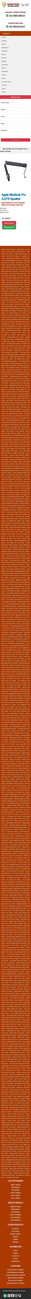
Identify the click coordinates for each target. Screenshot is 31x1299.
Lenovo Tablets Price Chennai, (13, 398)
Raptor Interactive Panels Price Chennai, (12, 1002)
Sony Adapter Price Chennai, (13, 354)
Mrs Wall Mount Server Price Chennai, (15, 783)
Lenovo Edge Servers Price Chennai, (16, 947)
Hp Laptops (15, 1190)
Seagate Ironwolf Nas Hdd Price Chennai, (15, 566)
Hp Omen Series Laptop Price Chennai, (17, 269)
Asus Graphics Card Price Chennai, (17, 707)
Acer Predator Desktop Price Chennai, (15, 728)
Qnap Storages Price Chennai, (13, 753)
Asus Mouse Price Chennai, (9, 704)
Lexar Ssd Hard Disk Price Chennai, (16, 564)
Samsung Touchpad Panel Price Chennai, (17, 505)
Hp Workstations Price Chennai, (10, 381)
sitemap (23, 1291)
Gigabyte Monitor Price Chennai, (17, 1136)
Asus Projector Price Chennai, (16, 700)
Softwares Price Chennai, (23, 974)
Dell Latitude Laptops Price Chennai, (15, 299)
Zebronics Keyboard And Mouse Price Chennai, (15, 537)
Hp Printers (15, 1231)
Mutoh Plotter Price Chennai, (9, 1127)
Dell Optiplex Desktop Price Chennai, (17, 302)
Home (15, 1250)
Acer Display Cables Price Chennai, (15, 506)
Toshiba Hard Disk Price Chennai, (10, 768)
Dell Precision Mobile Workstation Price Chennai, (17, 319)
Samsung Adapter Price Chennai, (16, 337)
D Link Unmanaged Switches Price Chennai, (19, 626)
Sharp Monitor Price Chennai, (21, 1131)
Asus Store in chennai (15, 1280)
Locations (4, 85)
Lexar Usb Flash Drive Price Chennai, (17, 556)
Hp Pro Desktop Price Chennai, (20, 928)
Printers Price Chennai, (15, 411)
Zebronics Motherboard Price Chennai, (15, 497)
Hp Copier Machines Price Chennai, (15, 828)
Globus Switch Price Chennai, (16, 1168)
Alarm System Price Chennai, (22, 1022)
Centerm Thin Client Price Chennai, (18, 1101)
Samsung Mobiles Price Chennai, (14, 693)
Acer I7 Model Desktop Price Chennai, (18, 726)
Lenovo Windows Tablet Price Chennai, (11, 457)
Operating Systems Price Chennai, (16, 971)
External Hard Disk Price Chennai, (9, 980)
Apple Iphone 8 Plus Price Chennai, (10, 750)
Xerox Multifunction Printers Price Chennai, (19, 291)
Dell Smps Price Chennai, (23, 654)
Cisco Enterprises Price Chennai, (21, 477)
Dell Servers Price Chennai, (19, 910)
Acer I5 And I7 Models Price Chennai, (11, 486)
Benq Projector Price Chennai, (14, 685)
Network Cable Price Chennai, (16, 895)
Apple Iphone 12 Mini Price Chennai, (17, 849)
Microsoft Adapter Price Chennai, (18, 444)
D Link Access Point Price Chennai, (11, 630)
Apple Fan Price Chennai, (8, 573)
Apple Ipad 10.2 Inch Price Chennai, (16, 658)
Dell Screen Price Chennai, (13, 407)
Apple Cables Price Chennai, (18, 578)
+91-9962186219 (17, 15)
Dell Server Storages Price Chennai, (15, 278)
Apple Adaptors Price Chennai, (22, 339)
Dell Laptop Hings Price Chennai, (15, 404)
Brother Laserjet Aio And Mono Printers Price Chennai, (15, 673)
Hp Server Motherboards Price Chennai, (15, 861)
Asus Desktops (15, 1217)
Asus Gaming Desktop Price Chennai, (16, 420)
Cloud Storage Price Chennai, (14, 816)
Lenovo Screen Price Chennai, (9, 597)
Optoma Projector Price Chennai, (21, 991)
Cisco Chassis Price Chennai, (14, 893)
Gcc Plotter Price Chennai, (23, 1125)
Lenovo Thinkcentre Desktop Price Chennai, (12, 260)
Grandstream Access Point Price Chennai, (19, 1107)
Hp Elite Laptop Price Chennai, (15, 962)
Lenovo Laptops (15, 1192)
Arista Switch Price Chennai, (19, 1055)
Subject (3, 123)
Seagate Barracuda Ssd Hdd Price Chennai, (15, 544)
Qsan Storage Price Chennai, (14, 1061)
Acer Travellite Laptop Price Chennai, (19, 982)
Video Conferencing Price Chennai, (16, 713)
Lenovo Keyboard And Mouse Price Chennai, (19, 645)
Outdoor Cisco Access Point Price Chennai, (12, 479)
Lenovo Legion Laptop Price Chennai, (20, 851)
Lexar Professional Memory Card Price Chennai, (15, 557)
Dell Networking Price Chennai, (15, 787)
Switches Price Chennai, (20, 976)
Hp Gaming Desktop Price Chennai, (15, 929)
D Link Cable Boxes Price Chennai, (14, 637)
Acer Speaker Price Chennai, (14, 521)
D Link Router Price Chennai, (8, 628)
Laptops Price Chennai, (23, 790)
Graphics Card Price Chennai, (9, 249)
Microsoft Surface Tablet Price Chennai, (19, 464)
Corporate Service (6, 81)
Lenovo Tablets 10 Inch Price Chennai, (16, 448)
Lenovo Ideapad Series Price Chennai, (21, 468)
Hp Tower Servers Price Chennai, (14, 330)
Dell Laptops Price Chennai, (13, 258)
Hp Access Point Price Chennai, (15, 620)
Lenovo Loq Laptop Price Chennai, (14, 925)
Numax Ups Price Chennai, (19, 1171)
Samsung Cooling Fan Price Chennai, (10, 503)
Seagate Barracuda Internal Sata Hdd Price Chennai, (15, 551)
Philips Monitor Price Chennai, (9, 396)
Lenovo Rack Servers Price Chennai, (21, 372)
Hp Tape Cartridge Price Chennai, (17, 840)
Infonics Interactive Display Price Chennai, (18, 1114)
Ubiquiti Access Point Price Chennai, (19, 1090)
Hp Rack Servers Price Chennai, (21, 378)
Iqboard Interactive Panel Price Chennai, (15, 1117)
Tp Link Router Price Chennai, (17, 998)
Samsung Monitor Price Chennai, (9, 394)
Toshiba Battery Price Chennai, (17, 356)
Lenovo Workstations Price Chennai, (10, 306)
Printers (4, 54)
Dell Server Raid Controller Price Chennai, (17, 282)
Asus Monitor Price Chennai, (20, 661)
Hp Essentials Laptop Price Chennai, (19, 960)
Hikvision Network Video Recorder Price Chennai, (13, 1017)
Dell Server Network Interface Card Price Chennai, (15, 283)
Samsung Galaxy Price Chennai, (10, 462)
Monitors (4, 61)
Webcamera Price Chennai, (8, 884)
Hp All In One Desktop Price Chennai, (15, 605)
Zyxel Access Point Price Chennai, (18, 1094)
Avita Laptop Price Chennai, (20, 901)
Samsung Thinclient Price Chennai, (10, 1098)
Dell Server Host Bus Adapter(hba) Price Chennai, (15, 285)
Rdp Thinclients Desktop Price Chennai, (16, 569)
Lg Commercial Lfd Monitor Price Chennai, (16, 604)
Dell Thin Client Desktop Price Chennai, (12, 326)
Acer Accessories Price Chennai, (15, 334)
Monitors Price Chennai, (13, 256)
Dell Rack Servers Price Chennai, (10, 317)
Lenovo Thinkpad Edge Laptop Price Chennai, (15, 679)
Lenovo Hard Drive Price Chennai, (10, 648)
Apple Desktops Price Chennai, (16, 737)
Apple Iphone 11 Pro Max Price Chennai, (20, 720)
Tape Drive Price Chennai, (8, 1083)
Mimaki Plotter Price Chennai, (22, 1122)
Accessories (5, 64)
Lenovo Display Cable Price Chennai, (19, 586)
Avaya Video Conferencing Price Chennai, (19, 1074)
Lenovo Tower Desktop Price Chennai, (10, 295)
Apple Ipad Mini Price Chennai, (13, 823)
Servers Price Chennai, (24, 391)
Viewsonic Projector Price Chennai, (11, 772)
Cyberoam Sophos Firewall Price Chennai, (18, 805)
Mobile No (3, 110)
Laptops (4, 37)
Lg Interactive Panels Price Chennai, (11, 575)
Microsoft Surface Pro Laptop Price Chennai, (18, 265)
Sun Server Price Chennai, (18, 873)
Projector (4, 58)
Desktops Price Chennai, (12, 391)
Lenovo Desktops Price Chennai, (10, 361)
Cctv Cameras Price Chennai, (9, 987)
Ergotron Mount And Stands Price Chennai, (18, 770)
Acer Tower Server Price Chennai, (14, 475)
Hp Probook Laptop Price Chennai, (19, 363)
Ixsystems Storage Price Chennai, (21, 1046)
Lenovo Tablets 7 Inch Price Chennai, (10, 442)
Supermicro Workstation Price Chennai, (17, 1129)
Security (4, 75)
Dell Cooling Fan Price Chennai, (15, 289)
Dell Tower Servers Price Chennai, (21, 315)
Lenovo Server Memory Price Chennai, (15, 561)
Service (4, 78)
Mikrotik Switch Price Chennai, (17, 1033)
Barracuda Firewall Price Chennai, (10, 1039)
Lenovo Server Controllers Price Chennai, (17, 514)
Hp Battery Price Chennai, (9, 341)
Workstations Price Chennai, (22, 836)
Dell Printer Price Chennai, (12, 932)
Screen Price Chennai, (15, 759)
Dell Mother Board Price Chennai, (14, 409)
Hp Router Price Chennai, (23, 621)
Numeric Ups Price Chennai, (9, 654)
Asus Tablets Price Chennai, (23, 422)
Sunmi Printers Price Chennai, (22, 978)
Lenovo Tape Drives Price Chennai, (16, 746)
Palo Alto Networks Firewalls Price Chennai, (15, 1034)
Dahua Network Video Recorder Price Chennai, (15, 1021)
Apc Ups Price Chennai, (23, 394)
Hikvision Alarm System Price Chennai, (12, 1024)
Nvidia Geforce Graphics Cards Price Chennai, (15, 528)
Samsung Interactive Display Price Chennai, (15, 973)
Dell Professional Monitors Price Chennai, (17, 864)
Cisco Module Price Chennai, (14, 877)
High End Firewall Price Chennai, (22, 799)
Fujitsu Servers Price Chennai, (16, 1140)
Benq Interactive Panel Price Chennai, (16, 1068)
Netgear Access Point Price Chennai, (17, 921)
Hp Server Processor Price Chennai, (21, 499)
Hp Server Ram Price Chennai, (16, 536)
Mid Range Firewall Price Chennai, (10, 801)
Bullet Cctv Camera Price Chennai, (14, 989)
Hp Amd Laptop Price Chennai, (16, 632)
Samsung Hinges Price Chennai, (22, 733)
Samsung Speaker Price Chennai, (10, 807)
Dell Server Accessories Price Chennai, (15, 270)
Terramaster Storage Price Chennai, (10, 1048)
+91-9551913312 (17, 26)
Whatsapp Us (9, 227)
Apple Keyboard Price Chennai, (22, 571)
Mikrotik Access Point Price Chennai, (10, 1105)
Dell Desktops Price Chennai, (22, 359)
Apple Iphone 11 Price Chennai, (22, 615)
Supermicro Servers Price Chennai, (10, 1144)
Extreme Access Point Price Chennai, (10, 1092)
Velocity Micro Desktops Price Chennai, (15, 1146)
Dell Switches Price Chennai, (14, 650)
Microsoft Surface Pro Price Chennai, (11, 466)
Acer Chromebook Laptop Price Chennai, (11, 847)
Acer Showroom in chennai (15, 1283)
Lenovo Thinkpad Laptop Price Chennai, (15, 421)
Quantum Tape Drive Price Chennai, (12, 1085)
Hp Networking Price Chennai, (9, 510)
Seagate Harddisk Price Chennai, (10, 781)
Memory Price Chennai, (14, 958)
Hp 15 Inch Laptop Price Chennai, (15, 774)
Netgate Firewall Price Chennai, (21, 1173)
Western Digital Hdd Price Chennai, (10, 553)
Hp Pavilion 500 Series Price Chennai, (18, 376)
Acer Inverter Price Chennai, (19, 523)
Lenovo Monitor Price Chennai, (13, 718)
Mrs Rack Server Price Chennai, (22, 573)
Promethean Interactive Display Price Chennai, (18, 1081)
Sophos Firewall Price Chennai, (10, 1157)
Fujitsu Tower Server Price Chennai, (21, 1142)
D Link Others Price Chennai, (22, 628)
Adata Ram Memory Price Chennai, (17, 995)
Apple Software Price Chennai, (22, 501)
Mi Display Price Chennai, (14, 880)
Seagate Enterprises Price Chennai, (20, 779)
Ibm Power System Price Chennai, (15, 903)
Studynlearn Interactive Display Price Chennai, (14, 1116)
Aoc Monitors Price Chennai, (14, 678)
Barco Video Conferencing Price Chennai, (15, 1071)
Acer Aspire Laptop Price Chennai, (15, 860)
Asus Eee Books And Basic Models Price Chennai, (15, 432)
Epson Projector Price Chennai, (18, 755)
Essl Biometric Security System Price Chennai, (15, 1025)
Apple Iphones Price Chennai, (13, 328)
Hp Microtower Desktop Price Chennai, (11, 869)
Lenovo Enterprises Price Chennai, (15, 743)
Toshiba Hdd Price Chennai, (13, 1028)
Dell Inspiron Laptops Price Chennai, (18, 825)
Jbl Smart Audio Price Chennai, (17, 547)
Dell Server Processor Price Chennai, (18, 273)
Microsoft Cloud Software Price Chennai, (19, 459)
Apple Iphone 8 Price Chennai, (21, 748)
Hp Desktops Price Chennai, (8, 374)
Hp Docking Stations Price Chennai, (14, 915)
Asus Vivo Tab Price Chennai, (16, 698)
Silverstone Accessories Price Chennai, (18, 908)
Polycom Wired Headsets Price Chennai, (15, 949)
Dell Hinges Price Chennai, (21, 402)
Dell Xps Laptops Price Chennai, (18, 297)
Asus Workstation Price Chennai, (15, 1137)
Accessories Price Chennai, (8, 321)
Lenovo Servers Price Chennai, (14, 370)
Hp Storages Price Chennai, (8, 293)
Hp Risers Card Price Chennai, (15, 532)
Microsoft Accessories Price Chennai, (11, 667)
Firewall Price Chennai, (12, 790)
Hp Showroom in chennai (15, 1269)
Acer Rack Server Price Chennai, (10, 814)
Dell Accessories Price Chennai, (22, 321)
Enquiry (3, 88)
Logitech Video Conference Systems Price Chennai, (15, 688)
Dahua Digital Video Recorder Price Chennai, (18, 1015)
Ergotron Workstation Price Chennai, (10, 838)
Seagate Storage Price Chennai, (18, 1044)
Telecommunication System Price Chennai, (19, 967)
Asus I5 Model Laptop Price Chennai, (20, 435)
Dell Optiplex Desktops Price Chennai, (17, 313)
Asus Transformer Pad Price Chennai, (10, 424)
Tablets (3, 68)
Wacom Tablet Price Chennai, (22, 882)
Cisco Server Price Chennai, (22, 761)
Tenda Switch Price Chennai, (9, 1175)
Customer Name (5, 103)
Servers (4, 44)
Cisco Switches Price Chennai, (9, 764)
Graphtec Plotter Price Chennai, (9, 1125)
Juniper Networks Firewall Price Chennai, (18, 1037)
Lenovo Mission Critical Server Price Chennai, (18, 599)
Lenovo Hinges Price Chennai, (13, 591)
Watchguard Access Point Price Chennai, (16, 1160)
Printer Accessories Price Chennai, (16, 731)
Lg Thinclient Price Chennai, (22, 1103)
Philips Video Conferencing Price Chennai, (19, 1063)
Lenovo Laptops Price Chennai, (9, 267)
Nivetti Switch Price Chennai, (19, 1164)
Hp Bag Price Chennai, (15, 724)
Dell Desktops (15, 1209)
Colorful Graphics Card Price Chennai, (16, 251)
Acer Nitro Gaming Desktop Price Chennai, (16, 943)
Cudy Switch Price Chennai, (12, 1177)
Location (3, 116)
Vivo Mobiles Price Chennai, (14, 687)
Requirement (4, 130)
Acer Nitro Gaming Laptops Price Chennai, (16, 936)
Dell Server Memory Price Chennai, (15, 274)
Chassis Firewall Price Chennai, (16, 796)
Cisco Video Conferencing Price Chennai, (15, 1086)
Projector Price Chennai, (13, 831)
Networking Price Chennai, (14, 965)
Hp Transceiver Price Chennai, (22, 293)
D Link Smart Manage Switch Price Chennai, (12, 722)
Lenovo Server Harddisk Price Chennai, (15, 524)
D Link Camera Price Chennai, (15, 834)
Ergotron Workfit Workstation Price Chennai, (18, 766)
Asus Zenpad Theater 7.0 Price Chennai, (20, 427)
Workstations (5, 47)
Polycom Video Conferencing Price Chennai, (15, 714)
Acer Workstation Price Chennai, (14, 906)
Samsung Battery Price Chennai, (22, 350)
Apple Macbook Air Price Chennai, (15, 388)
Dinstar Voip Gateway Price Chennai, (10, 969)
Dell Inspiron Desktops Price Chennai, (18, 308)
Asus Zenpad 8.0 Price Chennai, (10, 429)
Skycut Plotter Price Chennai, (20, 1162)
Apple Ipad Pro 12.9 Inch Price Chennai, (16, 400)
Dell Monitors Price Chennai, (22, 304)
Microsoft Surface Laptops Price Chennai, (19, 665)
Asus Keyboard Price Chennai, (22, 702)
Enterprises (4, 51)
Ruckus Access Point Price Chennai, (11, 1109)
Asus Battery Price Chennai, (13, 683)
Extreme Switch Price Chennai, (20, 1057)
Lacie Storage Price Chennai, (18, 560)
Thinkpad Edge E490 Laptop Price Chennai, (15, 261)
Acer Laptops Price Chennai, (13, 367)
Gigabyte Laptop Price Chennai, (17, 1149)
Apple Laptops (15, 1184)
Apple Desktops (15, 1206)
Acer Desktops (15, 1220)
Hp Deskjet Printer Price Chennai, (15, 413)
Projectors (15, 1228)
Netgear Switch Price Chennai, (15, 1009)
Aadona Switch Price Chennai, (18, 1052)
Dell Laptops (15, 1187)
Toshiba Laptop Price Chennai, (18, 899)
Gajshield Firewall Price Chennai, (14, 1041)
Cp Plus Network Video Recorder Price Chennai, (15, 1019)
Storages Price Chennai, (19, 453)
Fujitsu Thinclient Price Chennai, (21, 1096)
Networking (5, 71)
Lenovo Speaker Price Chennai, (9, 602)
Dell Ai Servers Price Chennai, (14, 956)
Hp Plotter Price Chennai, (12, 608)
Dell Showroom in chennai (15, 1272)
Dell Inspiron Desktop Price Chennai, (15, 310)
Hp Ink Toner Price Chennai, (8, 501)
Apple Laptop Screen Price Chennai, (20, 595)
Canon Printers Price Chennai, (22, 812)
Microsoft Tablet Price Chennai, (10, 656)
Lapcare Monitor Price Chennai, (10, 1133)
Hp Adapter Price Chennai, (19, 332)
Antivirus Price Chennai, (7, 976)
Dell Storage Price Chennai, (22, 792)
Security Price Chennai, (24, 985)
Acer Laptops (15, 1198)
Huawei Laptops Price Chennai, (18, 1153)
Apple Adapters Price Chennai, (14, 346)
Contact (4, 92)
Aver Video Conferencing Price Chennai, (11, 1076)
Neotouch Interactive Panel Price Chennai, (15, 1150)
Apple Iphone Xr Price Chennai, (10, 820)
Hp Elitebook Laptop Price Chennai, (15, 364)
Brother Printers (15, 1234)
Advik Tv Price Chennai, (8, 792)
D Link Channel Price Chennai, (22, 866)
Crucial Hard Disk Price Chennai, (13, 1006)
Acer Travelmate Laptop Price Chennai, (19, 844)
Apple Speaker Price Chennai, (13, 582)
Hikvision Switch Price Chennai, (21, 1000)
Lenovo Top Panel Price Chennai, (14, 584)
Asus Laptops (15, 1195)
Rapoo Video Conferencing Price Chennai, (15, 1069)
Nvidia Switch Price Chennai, (14, 1031)
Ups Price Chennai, (24, 258)
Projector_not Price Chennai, (13, 494)
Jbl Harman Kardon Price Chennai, (21, 549)
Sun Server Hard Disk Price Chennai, (16, 871)
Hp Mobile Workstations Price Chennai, (15, 662)
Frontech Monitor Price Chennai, (16, 1120)
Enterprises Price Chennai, (15, 739)
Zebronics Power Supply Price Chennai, (19, 455)
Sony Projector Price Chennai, (20, 785)
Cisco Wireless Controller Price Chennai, (16, 593)
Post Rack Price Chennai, (22, 516)
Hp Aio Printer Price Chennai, (16, 809)
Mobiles (15, 1236)
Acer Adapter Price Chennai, (13, 343)
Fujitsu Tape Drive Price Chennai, (22, 1083)
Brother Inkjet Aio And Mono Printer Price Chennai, (15, 671)
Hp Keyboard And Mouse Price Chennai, (11, 470)
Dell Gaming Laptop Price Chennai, (17, 886)
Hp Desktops (15, 1212)
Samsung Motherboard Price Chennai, (11, 735)
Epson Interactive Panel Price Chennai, (15, 1165)
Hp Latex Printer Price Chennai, (15, 855)
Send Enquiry (9, 223)
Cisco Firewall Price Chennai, (13, 803)
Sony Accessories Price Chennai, (10, 352)
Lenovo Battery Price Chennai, (18, 348)
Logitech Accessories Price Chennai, (10, 890)
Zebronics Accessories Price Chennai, (15, 533)
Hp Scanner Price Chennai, (15, 383)
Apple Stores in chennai (15, 1278)
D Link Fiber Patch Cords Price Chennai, (15, 643)
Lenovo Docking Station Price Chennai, (11, 588)
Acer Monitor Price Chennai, (14, 492)
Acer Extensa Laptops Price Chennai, (15, 938)
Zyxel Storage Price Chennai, (14, 1050)
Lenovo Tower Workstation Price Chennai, (15, 450)
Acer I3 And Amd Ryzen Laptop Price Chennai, (18, 483)
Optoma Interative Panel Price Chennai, (11, 993)
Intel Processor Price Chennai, (16, 897)
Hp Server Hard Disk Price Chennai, (17, 527)
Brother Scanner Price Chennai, (14, 676)
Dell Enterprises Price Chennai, (18, 742)
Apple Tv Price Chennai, (8, 617)
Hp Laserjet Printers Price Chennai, (21, 416)
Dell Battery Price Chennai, (22, 324)
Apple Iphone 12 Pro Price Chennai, (21, 888)
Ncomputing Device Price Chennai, (10, 853)
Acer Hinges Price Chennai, (22, 507)
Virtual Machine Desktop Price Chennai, (11, 794)
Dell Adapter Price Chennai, (9, 324)
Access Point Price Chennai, (13, 919)
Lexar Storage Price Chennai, (21, 827)
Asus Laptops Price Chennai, (9, 418)
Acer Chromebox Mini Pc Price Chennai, (15, 944)
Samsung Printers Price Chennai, (21, 440)
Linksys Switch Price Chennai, (22, 1155)
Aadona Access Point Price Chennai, (10, 1066)
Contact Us (15, 1256)
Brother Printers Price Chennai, (13, 669)
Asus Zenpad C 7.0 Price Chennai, (16, 431)
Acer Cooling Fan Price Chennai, (16, 542)
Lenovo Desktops (15, 1214)
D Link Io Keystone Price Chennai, (20, 639)
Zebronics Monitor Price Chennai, (10, 518)
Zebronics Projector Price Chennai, (10, 985)
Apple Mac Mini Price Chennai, (18, 387)
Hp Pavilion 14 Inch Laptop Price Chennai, (17, 619)
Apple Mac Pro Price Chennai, (16, 385)
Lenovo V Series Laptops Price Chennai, (11, 623)
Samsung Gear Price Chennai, (16, 696)
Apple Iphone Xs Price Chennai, (21, 818)
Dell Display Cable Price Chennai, (21, 652)
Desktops (4, 41)
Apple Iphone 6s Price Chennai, (14, 610)
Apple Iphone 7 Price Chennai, (19, 613)
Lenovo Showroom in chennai (15, 1275)
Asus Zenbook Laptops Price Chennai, (11, 437)
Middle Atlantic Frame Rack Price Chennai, (15, 445)
